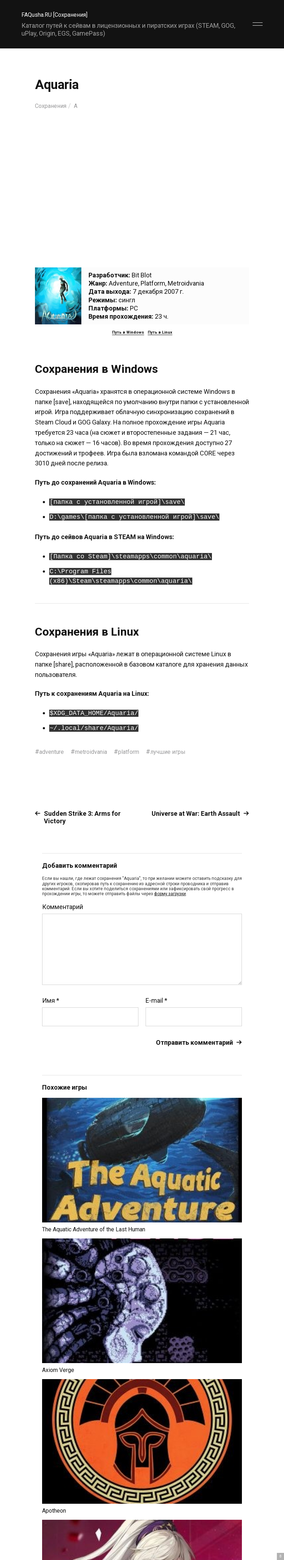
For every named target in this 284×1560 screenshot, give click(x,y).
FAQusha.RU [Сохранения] (58, 14)
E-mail (156, 1000)
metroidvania (97, 751)
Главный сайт (245, 1528)
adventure (53, 751)
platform (139, 751)
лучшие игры (181, 751)
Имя (50, 1000)
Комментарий (62, 907)
